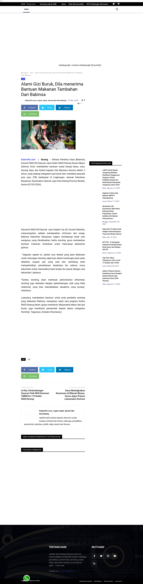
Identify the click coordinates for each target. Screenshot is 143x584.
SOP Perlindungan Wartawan (97, 4)
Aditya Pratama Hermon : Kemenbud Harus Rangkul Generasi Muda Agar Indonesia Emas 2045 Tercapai (112, 276)
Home (63, 4)
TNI (23, 79)
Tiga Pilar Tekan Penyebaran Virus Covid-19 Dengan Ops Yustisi (111, 260)
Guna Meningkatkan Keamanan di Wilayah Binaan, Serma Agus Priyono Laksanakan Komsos (70, 394)
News (26, 9)
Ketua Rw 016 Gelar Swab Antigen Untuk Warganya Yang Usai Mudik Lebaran (111, 231)
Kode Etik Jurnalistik (76, 4)
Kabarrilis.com (28, 159)
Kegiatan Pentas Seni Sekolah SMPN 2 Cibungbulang (110, 195)
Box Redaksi (98, 581)
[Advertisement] (89, 39)
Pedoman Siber (108, 581)
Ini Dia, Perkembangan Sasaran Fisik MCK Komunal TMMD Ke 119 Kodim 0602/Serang (35, 394)
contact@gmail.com (67, 571)
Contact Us (118, 581)
